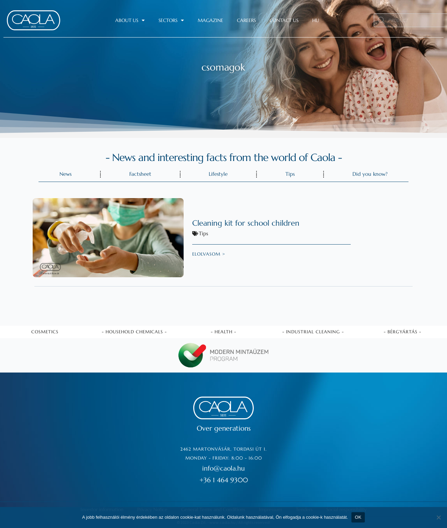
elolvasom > (208, 254)
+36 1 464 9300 (223, 479)
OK (358, 517)
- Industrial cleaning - (313, 331)
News (65, 174)
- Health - (223, 331)
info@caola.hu (224, 467)
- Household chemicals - (134, 331)
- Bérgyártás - (402, 331)
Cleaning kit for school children (250, 223)
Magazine (210, 20)
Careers (246, 20)
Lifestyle (218, 174)
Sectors (171, 20)
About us (130, 20)
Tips (290, 174)
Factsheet (140, 174)
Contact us (284, 20)
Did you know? (370, 174)
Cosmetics (44, 331)
